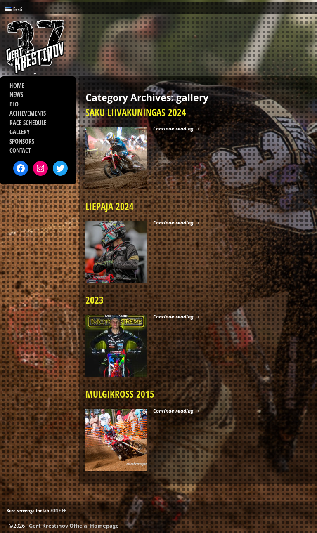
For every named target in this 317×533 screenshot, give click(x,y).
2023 (94, 300)
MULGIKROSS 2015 (119, 394)
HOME (16, 85)
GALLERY (19, 131)
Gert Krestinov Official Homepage (74, 525)
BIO (14, 104)
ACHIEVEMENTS (27, 113)
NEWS (16, 94)
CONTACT (20, 150)
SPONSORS (21, 141)
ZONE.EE (58, 510)
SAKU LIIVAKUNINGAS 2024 (135, 112)
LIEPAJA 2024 (109, 206)
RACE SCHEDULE (27, 122)
